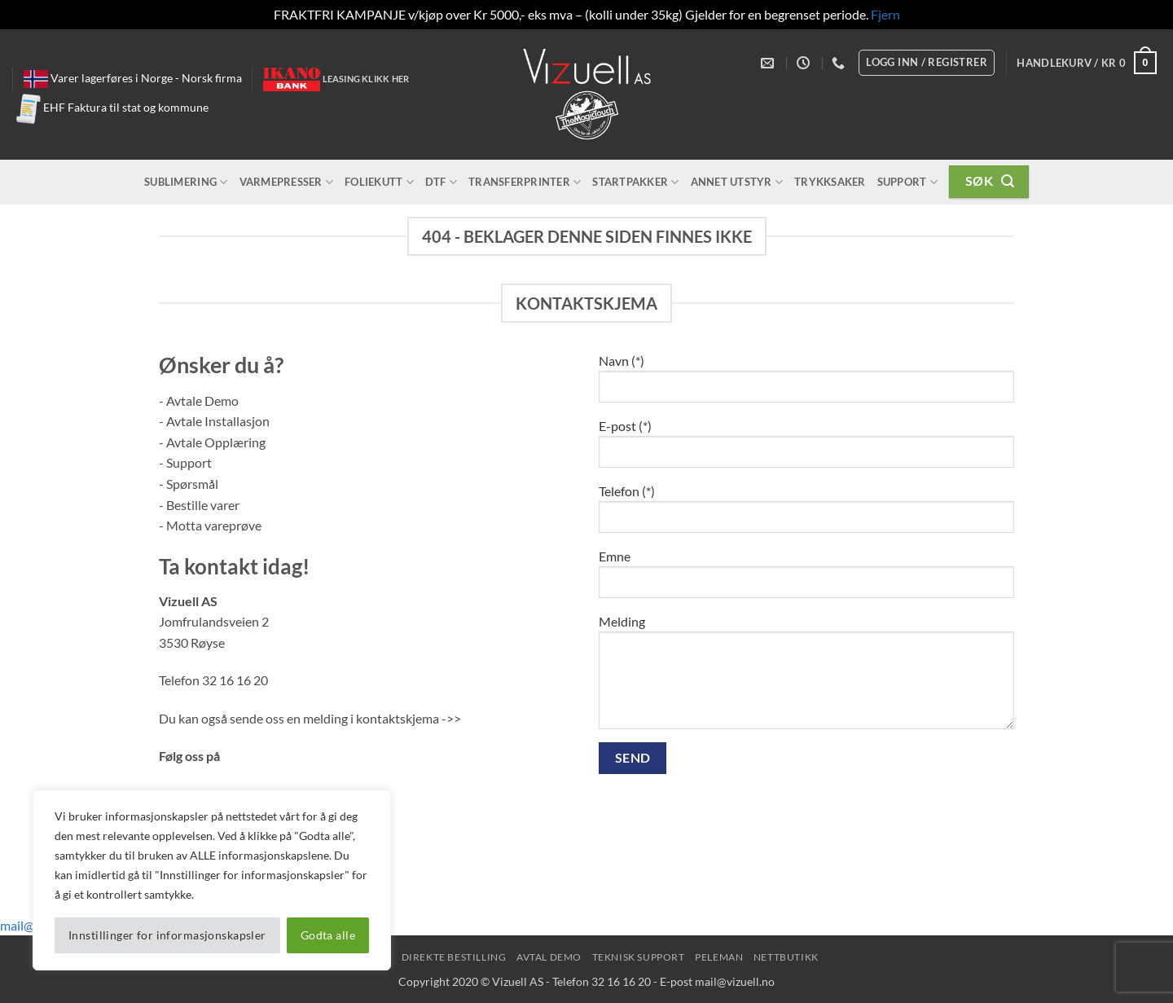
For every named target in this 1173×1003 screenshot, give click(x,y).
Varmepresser (286, 182)
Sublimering (185, 182)
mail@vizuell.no (735, 981)
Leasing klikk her (366, 78)
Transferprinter (524, 182)
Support (907, 182)
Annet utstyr (737, 182)
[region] (212, 880)
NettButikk (786, 957)
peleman (719, 957)
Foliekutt (379, 182)
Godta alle (328, 935)
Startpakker (635, 182)
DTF (441, 182)
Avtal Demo (549, 957)
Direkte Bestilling (454, 957)
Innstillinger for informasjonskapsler (167, 935)
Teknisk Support (638, 957)
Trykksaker (830, 181)
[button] (1087, 63)
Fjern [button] (885, 14)
